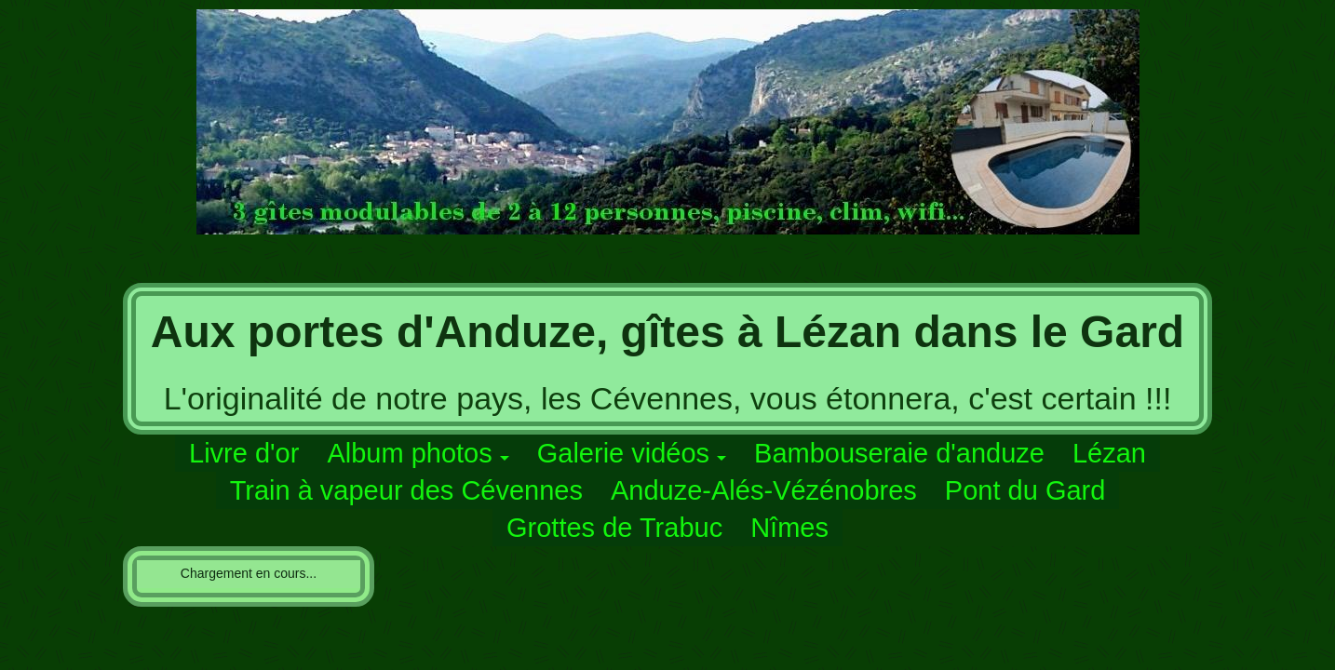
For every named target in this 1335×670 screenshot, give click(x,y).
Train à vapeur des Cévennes (406, 490)
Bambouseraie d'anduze (899, 453)
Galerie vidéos (623, 453)
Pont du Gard (1025, 490)
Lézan (1109, 453)
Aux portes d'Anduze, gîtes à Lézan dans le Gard (667, 331)
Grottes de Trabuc (614, 528)
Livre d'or (244, 453)
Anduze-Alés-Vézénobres (764, 490)
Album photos (409, 453)
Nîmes (789, 528)
